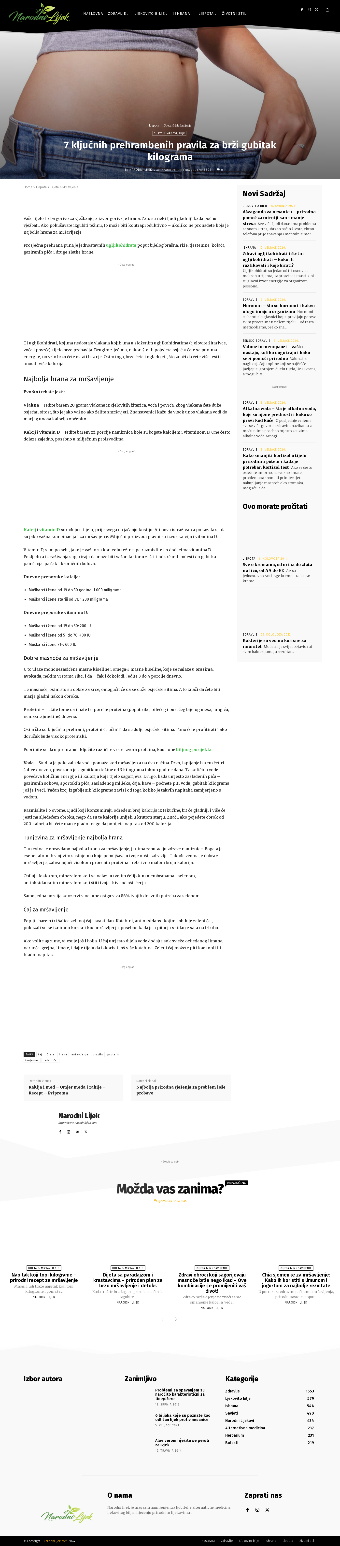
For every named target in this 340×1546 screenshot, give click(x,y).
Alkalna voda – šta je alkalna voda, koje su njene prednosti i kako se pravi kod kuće (279, 414)
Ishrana (249, 247)
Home (28, 187)
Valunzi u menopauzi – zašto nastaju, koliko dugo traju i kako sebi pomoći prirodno (276, 352)
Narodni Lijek (140, 169)
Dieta (51, 1054)
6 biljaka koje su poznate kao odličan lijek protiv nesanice (183, 1417)
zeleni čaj (50, 1060)
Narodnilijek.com (55, 1541)
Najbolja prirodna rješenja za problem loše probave (181, 1090)
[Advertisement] (127, 301)
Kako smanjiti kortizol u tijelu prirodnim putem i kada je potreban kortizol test (274, 461)
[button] (327, 10)
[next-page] (175, 1319)
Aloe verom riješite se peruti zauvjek (182, 1442)
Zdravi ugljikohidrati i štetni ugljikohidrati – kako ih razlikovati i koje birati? (273, 259)
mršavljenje (79, 1054)
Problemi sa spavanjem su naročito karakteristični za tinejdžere (180, 1394)
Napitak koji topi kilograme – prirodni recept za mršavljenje (44, 1277)
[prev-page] (163, 1319)
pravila (98, 1054)
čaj (40, 1054)
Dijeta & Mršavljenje (177, 125)
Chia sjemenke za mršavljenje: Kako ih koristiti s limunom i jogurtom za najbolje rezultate (296, 1280)
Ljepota (154, 125)
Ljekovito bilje (255, 205)
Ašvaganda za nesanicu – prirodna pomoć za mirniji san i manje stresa (279, 217)
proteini (113, 1054)
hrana (63, 1054)
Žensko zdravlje (256, 340)
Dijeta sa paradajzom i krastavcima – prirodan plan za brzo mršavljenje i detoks (127, 1280)
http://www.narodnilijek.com (77, 1122)
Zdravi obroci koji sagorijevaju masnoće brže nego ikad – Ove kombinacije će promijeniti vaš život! (212, 1283)
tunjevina (32, 1060)
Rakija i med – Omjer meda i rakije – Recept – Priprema (67, 1090)
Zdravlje (250, 299)
